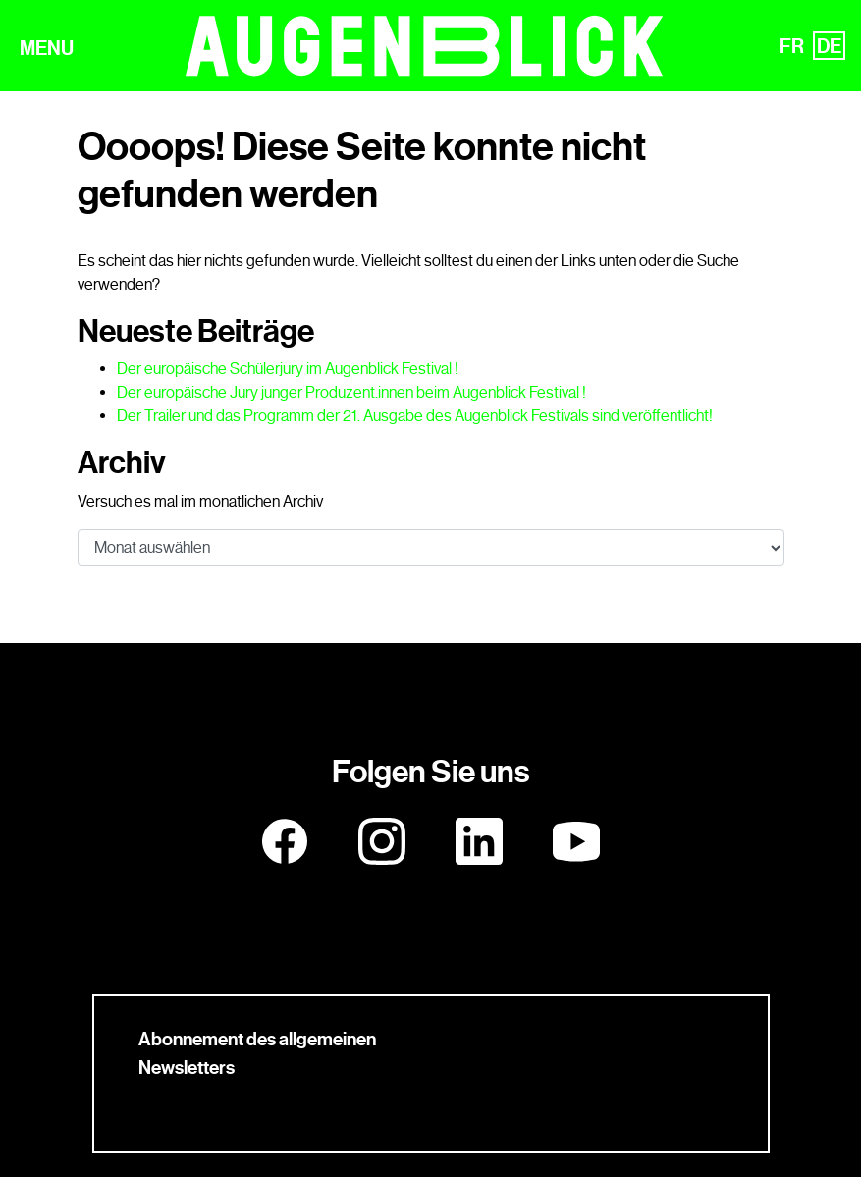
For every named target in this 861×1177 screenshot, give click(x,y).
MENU (47, 48)
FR (792, 46)
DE (829, 46)
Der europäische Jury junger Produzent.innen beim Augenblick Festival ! (351, 392)
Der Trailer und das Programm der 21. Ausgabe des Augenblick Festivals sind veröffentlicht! (415, 415)
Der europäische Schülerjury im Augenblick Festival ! (287, 368)
